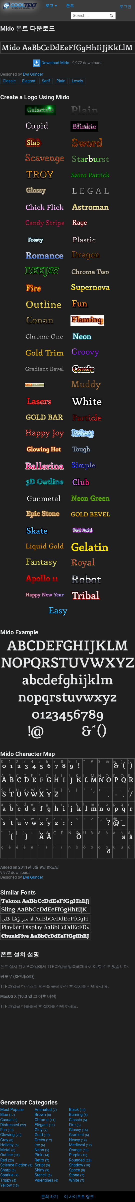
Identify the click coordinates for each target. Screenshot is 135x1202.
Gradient (79, 1134)
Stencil (43, 1175)
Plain (61, 81)
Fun (7, 1129)
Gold (42, 1134)
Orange (79, 1150)
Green (43, 1140)
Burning (78, 1114)
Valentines (46, 1180)
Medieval (80, 1145)
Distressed (13, 1124)
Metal (7, 1150)
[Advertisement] (67, 1053)
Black (77, 1109)
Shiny (42, 1170)
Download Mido (51, 62)
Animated (46, 1109)
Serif (46, 81)
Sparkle (9, 1175)
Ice (40, 1145)
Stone (76, 1175)
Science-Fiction (16, 1165)
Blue (7, 1114)
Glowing (10, 1134)
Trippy (8, 1180)
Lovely (77, 81)
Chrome (45, 1119)
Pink (42, 1154)
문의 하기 (49, 1196)
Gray (6, 1140)
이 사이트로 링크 (79, 1196)
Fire (75, 1124)
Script (42, 1165)
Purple (78, 1154)
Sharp (8, 1170)
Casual (8, 1119)
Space (77, 1170)
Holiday (9, 1145)
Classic (9, 81)
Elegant (28, 81)
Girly (41, 1129)
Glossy (78, 1129)
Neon (42, 1150)
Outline (10, 1154)
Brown (43, 1114)
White (76, 1180)
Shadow (79, 1165)
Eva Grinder (33, 74)
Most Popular (12, 1109)
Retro (42, 1160)
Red (7, 1160)
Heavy (78, 1140)
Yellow (9, 1185)
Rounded (80, 1160)
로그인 (125, 6)
